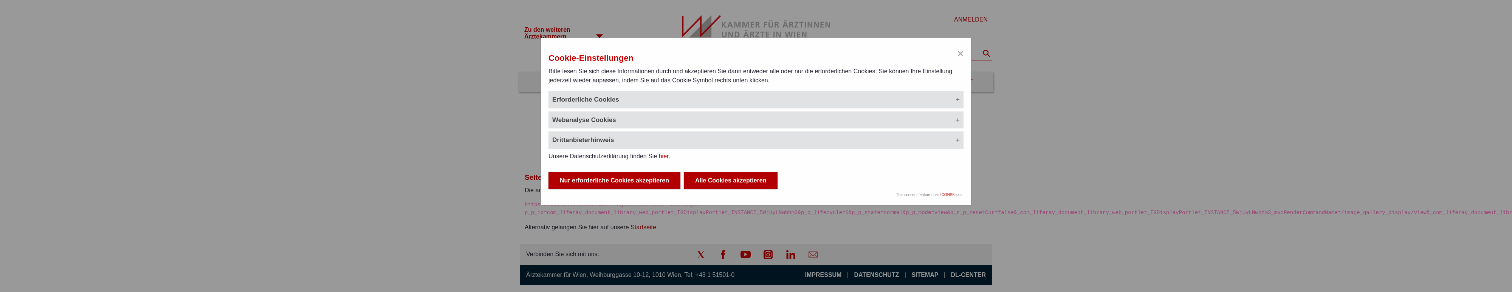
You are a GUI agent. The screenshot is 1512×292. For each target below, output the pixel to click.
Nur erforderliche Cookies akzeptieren (614, 180)
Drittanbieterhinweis (583, 140)
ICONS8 (947, 195)
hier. (664, 156)
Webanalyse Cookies (584, 120)
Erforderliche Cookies (585, 99)
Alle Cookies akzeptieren (731, 180)
